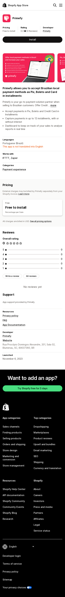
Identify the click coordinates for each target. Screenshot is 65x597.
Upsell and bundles (44, 444)
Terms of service (12, 563)
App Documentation (14, 324)
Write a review (12, 276)
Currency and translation (47, 468)
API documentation (13, 495)
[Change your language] (22, 546)
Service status (42, 530)
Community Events (13, 507)
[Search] (54, 5)
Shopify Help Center (14, 489)
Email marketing (43, 450)
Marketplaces (41, 432)
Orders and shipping (14, 444)
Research (8, 518)
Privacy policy (10, 315)
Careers (38, 495)
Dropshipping (41, 426)
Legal (37, 524)
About (37, 489)
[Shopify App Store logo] (15, 5)
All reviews (31, 276)
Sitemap (7, 579)
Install (32, 39)
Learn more (23, 194)
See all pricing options (41, 221)
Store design (10, 450)
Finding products (12, 432)
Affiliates (39, 518)
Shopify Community (14, 501)
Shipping (38, 462)
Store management (13, 465)
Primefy (46, 31)
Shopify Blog (10, 512)
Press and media (43, 507)
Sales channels (11, 426)
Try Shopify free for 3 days (32, 388)
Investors (39, 501)
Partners (38, 512)
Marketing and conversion (11, 458)
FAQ (5, 320)
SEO (36, 456)
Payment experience (14, 169)
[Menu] (60, 5)
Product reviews (43, 438)
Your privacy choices (14, 587)
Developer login (12, 555)
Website (7, 340)
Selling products (12, 438)
